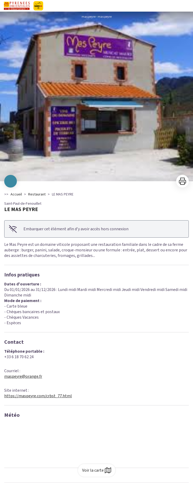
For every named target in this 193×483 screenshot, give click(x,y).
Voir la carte (96, 470)
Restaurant (37, 194)
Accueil (16, 194)
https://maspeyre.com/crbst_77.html (38, 396)
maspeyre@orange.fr (23, 376)
